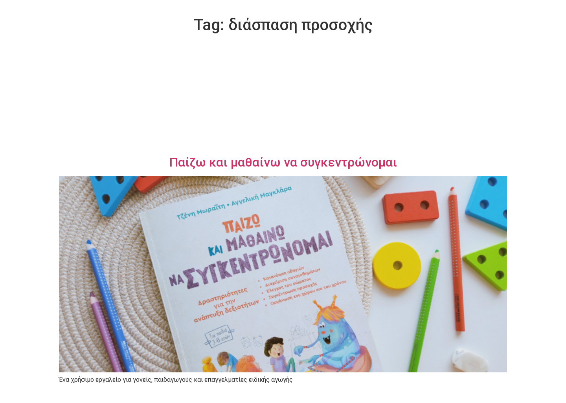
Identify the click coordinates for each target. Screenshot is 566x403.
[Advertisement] (283, 96)
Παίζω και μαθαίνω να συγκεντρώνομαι (283, 162)
